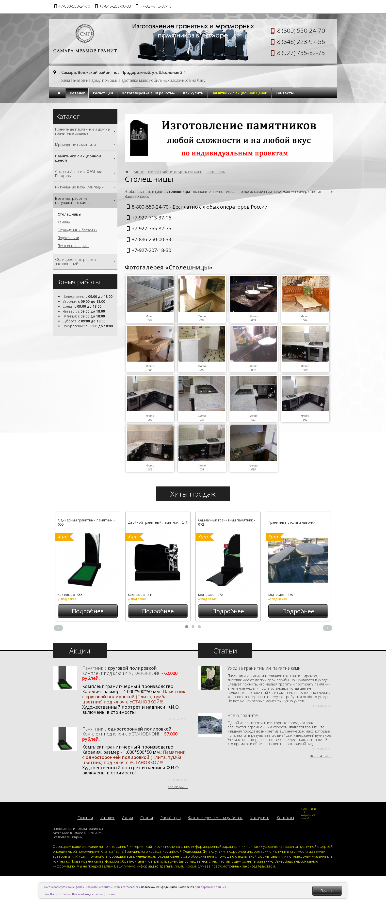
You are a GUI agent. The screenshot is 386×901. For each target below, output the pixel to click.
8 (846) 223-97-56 (301, 41)
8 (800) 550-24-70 (301, 30)
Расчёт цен (103, 93)
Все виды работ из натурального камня (175, 172)
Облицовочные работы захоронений (85, 261)
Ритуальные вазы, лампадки (85, 187)
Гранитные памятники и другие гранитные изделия (85, 131)
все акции (176, 786)
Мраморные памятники (85, 144)
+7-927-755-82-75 (151, 228)
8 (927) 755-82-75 (301, 53)
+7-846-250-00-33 (151, 239)
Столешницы (216, 172)
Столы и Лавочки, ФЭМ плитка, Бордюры (85, 173)
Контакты (285, 93)
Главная (85, 817)
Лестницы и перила (73, 246)
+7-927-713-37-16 (151, 217)
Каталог (77, 93)
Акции (127, 817)
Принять (327, 890)
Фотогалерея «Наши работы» (148, 93)
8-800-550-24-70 (150, 206)
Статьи (146, 817)
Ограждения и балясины (77, 230)
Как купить (193, 93)
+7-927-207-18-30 (151, 250)
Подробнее (88, 611)
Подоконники (68, 238)
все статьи (319, 755)
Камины (64, 222)
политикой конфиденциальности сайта (167, 887)
